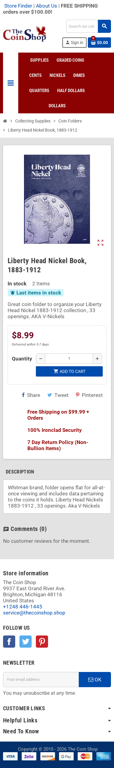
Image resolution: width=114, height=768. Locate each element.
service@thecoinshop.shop (34, 613)
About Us (46, 6)
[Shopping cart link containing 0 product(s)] (99, 42)
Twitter (25, 641)
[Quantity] (69, 358)
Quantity (22, 359)
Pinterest (89, 395)
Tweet (58, 395)
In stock (17, 284)
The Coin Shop (83, 749)
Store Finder (18, 6)
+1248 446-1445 (22, 607)
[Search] (88, 26)
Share (31, 395)
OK (95, 680)
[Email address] (41, 679)
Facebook (9, 641)
